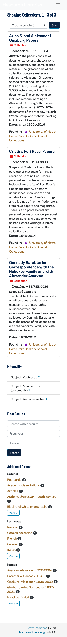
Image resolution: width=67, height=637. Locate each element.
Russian (13, 527)
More (13, 512)
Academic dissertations (23, 485)
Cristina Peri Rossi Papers (32, 151)
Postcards (14, 479)
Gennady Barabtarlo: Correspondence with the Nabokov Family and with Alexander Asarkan (31, 269)
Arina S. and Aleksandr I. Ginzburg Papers (30, 38)
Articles (13, 491)
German (13, 544)
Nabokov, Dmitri (18, 597)
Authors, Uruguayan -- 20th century (31, 496)
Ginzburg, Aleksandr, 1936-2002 (30, 581)
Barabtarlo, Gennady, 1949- (26, 576)
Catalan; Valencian (20, 533)
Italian (11, 550)
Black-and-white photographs (27, 506)
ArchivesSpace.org (32, 632)
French (12, 538)
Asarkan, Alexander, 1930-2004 (30, 570)
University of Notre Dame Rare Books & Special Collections (32, 135)
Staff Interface (37, 628)
